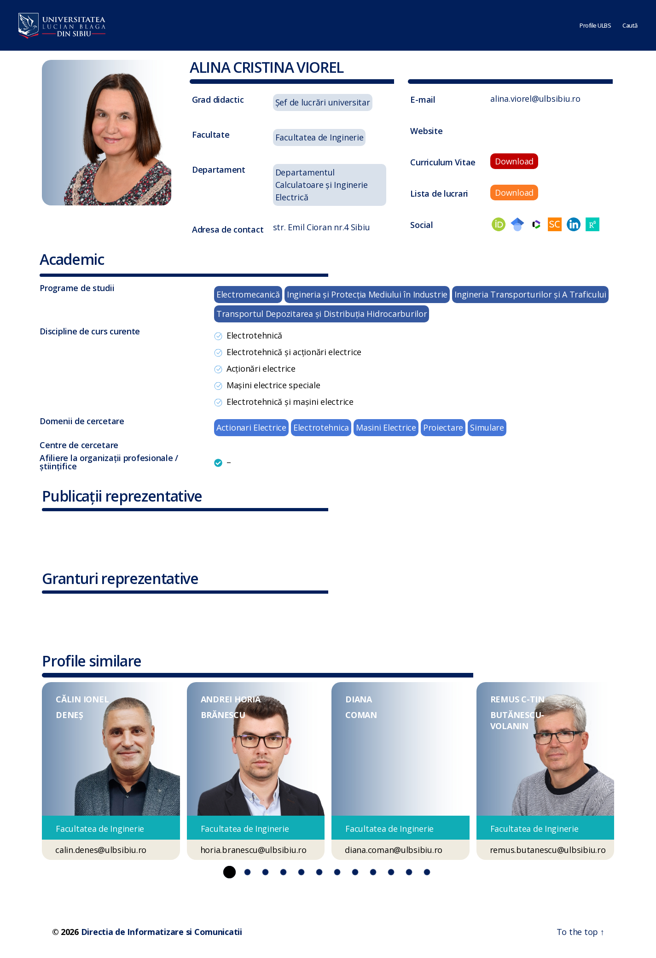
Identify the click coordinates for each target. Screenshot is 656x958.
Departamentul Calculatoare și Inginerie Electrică (321, 185)
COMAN (361, 714)
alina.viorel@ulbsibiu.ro (535, 98)
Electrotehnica (321, 427)
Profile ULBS (595, 25)
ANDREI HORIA (231, 699)
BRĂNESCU (223, 714)
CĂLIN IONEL (82, 699)
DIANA (358, 699)
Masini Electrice (386, 427)
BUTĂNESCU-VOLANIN (517, 720)
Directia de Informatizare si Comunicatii (161, 931)
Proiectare (443, 427)
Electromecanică (248, 294)
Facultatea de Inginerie (319, 137)
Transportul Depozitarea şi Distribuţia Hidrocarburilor (321, 313)
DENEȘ (69, 714)
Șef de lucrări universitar (322, 102)
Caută (630, 25)
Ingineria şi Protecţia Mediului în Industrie (367, 294)
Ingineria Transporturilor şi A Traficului (530, 294)
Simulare (487, 427)
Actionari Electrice (251, 427)
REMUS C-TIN (517, 699)
